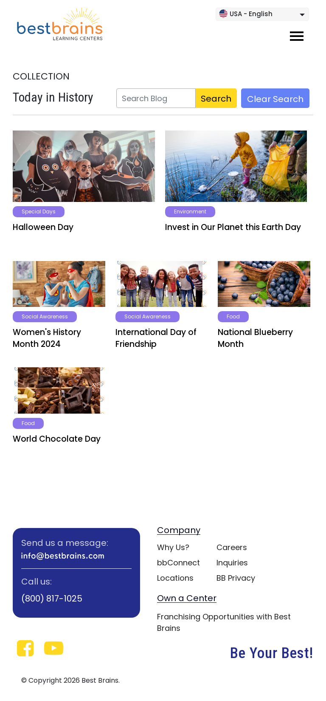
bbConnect (178, 562)
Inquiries (232, 562)
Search (216, 99)
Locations (175, 578)
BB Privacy (235, 578)
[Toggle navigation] (296, 36)
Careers (231, 547)
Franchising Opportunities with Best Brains (224, 622)
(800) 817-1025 (51, 599)
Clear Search (275, 99)
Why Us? (173, 547)
